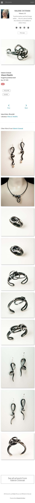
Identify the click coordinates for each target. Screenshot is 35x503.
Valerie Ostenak (22, 11)
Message (22, 33)
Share (6, 94)
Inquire (6, 90)
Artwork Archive (20, 498)
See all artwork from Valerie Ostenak (17, 479)
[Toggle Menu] (2, 2)
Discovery (8, 2)
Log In (32, 2)
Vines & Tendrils (12, 116)
